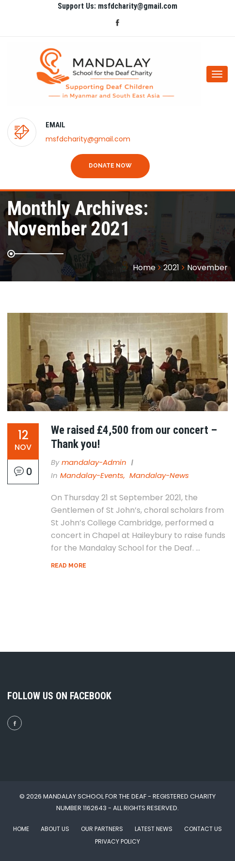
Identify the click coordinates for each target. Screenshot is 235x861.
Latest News (153, 829)
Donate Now (110, 165)
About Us (55, 829)
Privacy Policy (117, 841)
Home (21, 829)
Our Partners (102, 829)
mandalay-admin (94, 462)
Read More (68, 566)
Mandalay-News (159, 475)
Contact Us (203, 829)
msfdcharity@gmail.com (88, 139)
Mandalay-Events (92, 475)
